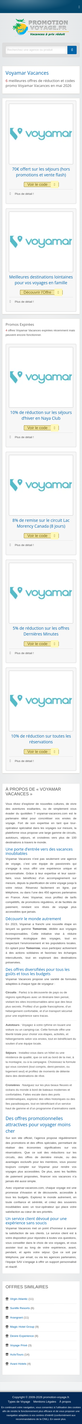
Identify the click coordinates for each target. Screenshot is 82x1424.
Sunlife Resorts (20, 1308)
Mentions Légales (44, 1401)
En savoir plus (58, 1419)
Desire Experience (22, 1336)
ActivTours (17, 1354)
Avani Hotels (18, 1363)
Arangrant (16, 1317)
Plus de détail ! (22, 193)
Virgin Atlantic (19, 1298)
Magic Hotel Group (22, 1326)
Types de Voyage (19, 1401)
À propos (65, 1401)
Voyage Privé (18, 1345)
